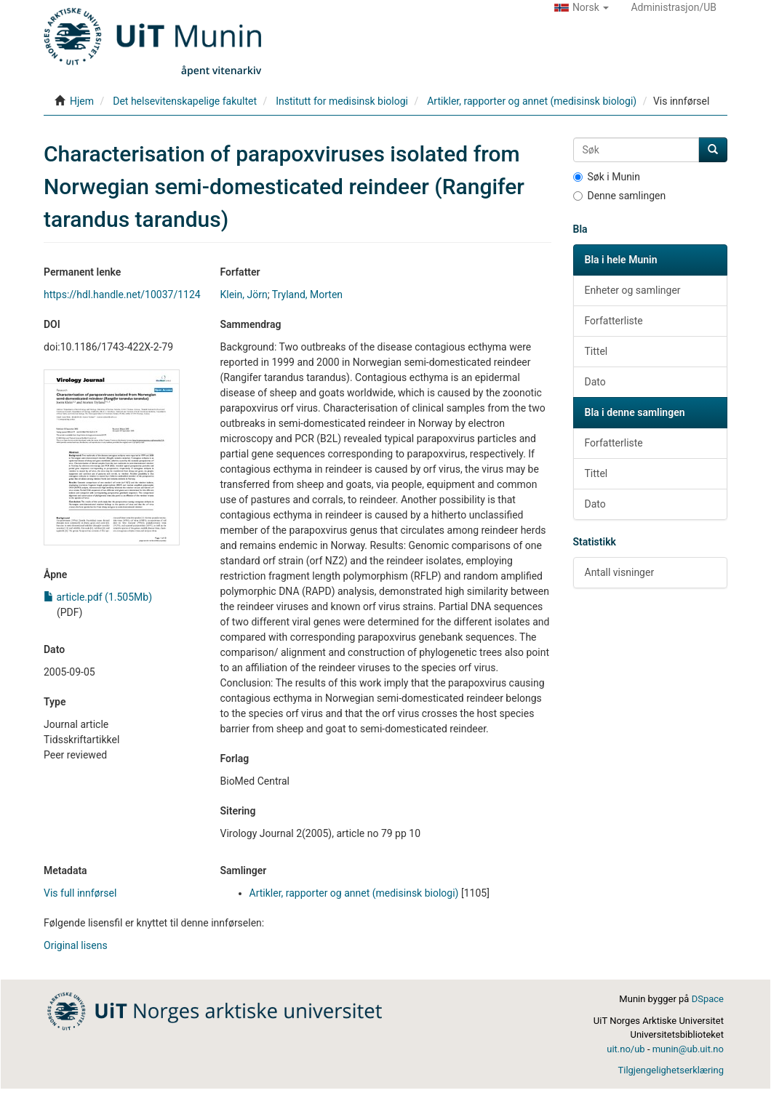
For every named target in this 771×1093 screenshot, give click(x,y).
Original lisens (76, 945)
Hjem (82, 101)
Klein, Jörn (244, 294)
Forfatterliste (614, 321)
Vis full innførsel (80, 893)
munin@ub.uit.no (688, 1049)
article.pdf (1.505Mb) (98, 597)
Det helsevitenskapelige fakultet (185, 101)
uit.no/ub (625, 1049)
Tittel (596, 351)
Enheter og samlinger (633, 290)
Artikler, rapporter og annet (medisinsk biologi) (531, 101)
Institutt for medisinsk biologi (342, 101)
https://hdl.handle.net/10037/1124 (122, 294)
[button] (581, 7)
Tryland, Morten (307, 294)
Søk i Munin (607, 177)
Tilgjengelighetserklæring (670, 1070)
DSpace (708, 998)
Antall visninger (620, 572)
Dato (595, 382)
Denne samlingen (619, 195)
